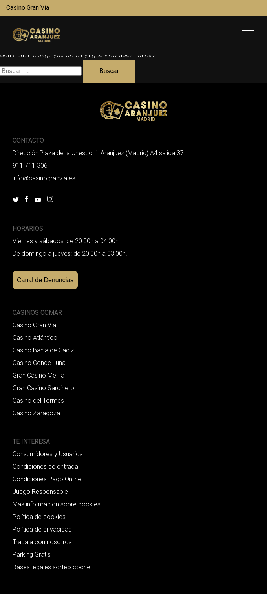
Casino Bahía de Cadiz (43, 350)
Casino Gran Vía (27, 7)
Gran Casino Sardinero (43, 388)
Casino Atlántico (35, 337)
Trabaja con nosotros (42, 542)
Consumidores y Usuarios (48, 454)
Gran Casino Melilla (38, 375)
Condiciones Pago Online (47, 479)
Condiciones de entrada (45, 466)
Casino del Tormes (38, 400)
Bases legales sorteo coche (51, 567)
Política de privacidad (42, 529)
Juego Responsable (40, 491)
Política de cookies (39, 517)
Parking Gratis (32, 554)
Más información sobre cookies (57, 504)
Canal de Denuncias (45, 280)
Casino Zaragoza (36, 413)
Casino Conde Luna (39, 363)
